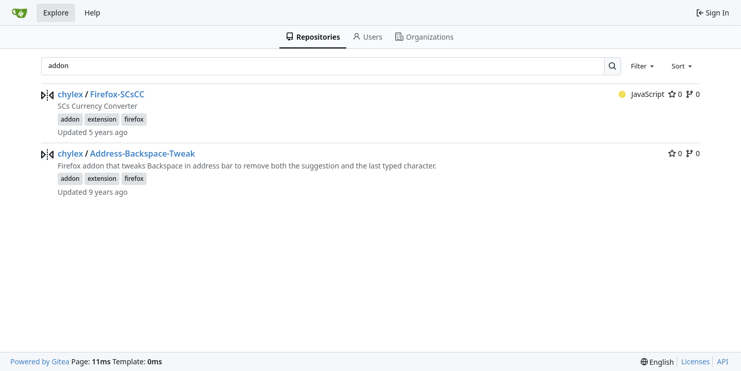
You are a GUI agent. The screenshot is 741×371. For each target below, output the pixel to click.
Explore (55, 13)
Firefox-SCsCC (117, 94)
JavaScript (641, 94)
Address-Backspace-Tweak (142, 153)
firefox (134, 119)
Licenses (695, 361)
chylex (70, 94)
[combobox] (643, 66)
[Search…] (612, 66)
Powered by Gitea (39, 361)
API (722, 361)
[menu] (657, 362)
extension (101, 119)
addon (70, 119)
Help (92, 13)
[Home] (19, 13)
